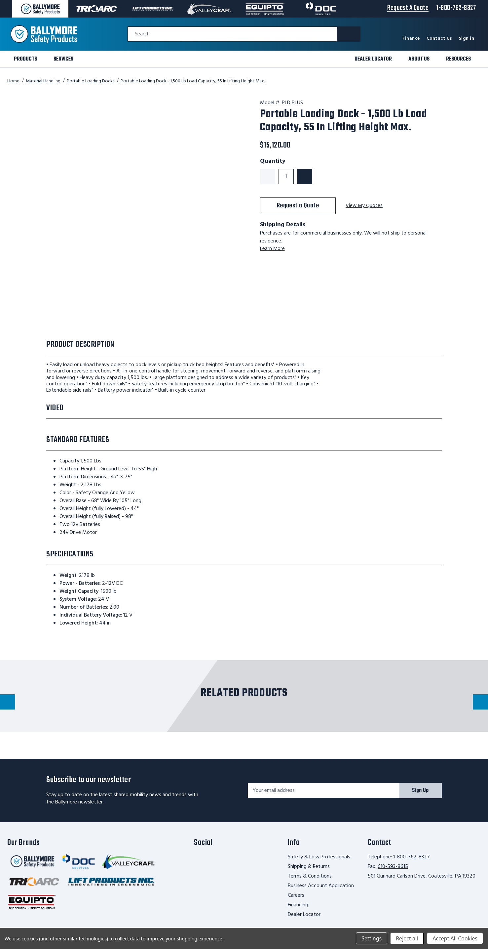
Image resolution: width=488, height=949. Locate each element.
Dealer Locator (304, 914)
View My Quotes (364, 206)
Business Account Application (321, 886)
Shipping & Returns (309, 866)
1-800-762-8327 (411, 857)
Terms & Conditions (310, 876)
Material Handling (43, 81)
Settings (371, 938)
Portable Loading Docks (90, 81)
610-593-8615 (393, 866)
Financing (298, 905)
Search (142, 34)
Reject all (407, 938)
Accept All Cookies (454, 938)
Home (13, 81)
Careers (296, 895)
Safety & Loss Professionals (319, 857)
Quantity (272, 161)
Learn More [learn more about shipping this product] (272, 248)
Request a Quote (298, 205)
